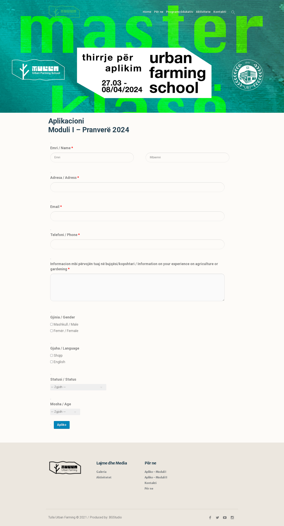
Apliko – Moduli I (155, 472)
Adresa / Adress (64, 177)
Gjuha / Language (64, 348)
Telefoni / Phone (65, 235)
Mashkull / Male (64, 324)
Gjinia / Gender (62, 317)
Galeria (101, 472)
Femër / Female (64, 331)
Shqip (56, 355)
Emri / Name (61, 148)
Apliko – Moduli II (156, 477)
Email (56, 207)
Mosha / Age (60, 404)
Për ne (149, 488)
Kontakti (151, 483)
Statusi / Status (63, 379)
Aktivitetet (103, 477)
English (57, 362)
